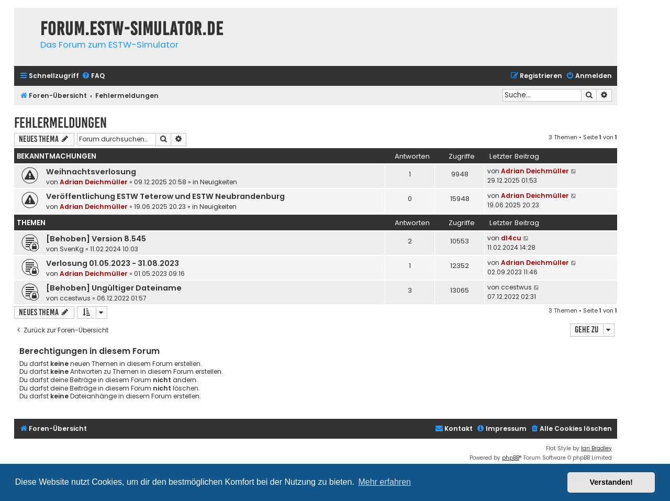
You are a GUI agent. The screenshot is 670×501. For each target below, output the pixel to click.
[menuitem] (93, 76)
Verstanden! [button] (611, 482)
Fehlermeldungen (60, 123)
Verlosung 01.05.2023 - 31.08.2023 (112, 263)
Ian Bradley (596, 448)
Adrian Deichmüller (94, 181)
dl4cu (511, 237)
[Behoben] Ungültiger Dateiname (114, 288)
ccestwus (75, 298)
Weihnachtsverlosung (91, 171)
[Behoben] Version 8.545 (96, 238)
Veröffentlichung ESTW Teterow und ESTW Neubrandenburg (165, 196)
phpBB (510, 458)
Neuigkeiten (218, 181)
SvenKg (72, 248)
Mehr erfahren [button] (384, 481)
